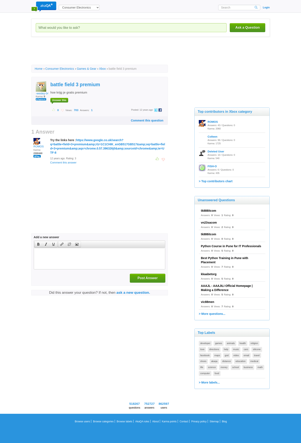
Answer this (59, 100)
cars (246, 349)
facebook (205, 355)
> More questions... (212, 313)
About (155, 421)
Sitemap (214, 421)
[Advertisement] (107, 54)
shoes (203, 361)
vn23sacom (209, 222)
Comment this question (147, 120)
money (224, 367)
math (260, 367)
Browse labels (124, 421)
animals (231, 343)
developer (205, 343)
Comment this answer (63, 162)
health (243, 343)
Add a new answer (46, 237)
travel (257, 355)
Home (38, 68)
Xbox (102, 68)
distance (226, 361)
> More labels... (209, 382)
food (217, 373)
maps (217, 355)
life (201, 367)
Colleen (212, 136)
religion (254, 343)
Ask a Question (247, 27)
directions (214, 349)
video (236, 355)
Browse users (82, 421)
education (241, 361)
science (212, 367)
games (218, 343)
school (235, 367)
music (236, 349)
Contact (184, 421)
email (246, 355)
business (248, 367)
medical (254, 361)
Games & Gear (86, 68)
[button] (38, 244)
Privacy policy (199, 421)
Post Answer (148, 278)
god (226, 355)
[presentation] (38, 244)
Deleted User (216, 151)
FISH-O (212, 166)
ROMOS (38, 143)
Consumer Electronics (59, 68)
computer (205, 373)
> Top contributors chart (215, 181)
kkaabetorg (209, 274)
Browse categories (103, 421)
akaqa (214, 361)
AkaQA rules (142, 421)
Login (266, 7)
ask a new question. (133, 293)
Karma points (169, 421)
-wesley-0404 (44, 88)
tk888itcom (208, 210)
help (226, 349)
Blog (224, 421)
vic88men (207, 302)
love (202, 349)
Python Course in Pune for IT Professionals (231, 246)
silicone (257, 349)
